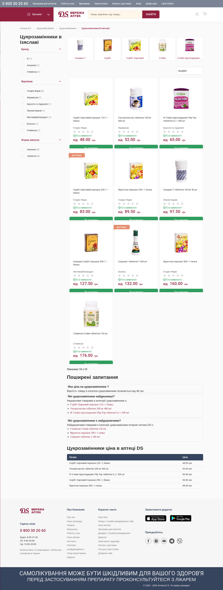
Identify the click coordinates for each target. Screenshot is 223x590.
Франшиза (84, 4)
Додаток (102, 536)
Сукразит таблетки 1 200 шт (85, 435)
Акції (138, 4)
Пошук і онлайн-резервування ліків (116, 520)
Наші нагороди (74, 520)
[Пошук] (150, 15)
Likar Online (167, 4)
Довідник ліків (105, 552)
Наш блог (103, 516)
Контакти (71, 540)
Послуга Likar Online (108, 548)
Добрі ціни (151, 4)
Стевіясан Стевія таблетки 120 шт (88, 427)
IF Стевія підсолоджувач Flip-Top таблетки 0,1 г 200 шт (99, 411)
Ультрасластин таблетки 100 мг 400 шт (91, 407)
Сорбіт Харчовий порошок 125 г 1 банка (91, 403)
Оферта (71, 556)
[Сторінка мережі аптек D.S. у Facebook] (148, 540)
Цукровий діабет (45, 28)
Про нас (71, 516)
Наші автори (73, 536)
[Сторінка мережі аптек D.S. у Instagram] (156, 540)
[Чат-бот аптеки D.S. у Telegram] (172, 540)
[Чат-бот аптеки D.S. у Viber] (180, 540)
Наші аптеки (101, 4)
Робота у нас (67, 4)
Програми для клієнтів (44, 4)
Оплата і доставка (121, 4)
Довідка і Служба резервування (114, 532)
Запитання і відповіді (109, 540)
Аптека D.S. (25, 28)
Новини (71, 524)
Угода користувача (76, 552)
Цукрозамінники (67, 28)
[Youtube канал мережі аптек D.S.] (164, 540)
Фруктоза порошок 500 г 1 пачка (87, 431)
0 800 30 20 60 (15, 4)
